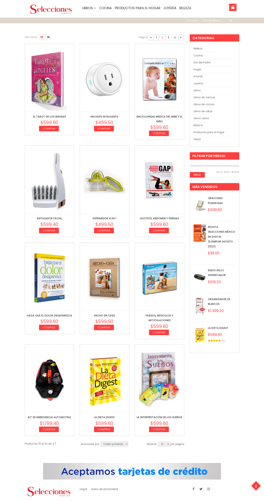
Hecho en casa (104, 315)
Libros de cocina (204, 104)
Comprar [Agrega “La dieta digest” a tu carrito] (104, 429)
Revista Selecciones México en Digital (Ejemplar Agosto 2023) (221, 236)
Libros (89, 8)
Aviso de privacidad (104, 489)
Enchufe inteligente (104, 116)
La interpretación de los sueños (159, 417)
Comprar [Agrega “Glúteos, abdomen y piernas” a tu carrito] (159, 230)
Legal (83, 489)
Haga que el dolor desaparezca (49, 315)
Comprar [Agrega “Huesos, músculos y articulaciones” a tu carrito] (159, 332)
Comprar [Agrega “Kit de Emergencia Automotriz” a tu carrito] (49, 429)
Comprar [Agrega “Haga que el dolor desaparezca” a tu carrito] (49, 327)
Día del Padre (202, 62)
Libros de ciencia (204, 97)
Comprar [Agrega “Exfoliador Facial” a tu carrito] (49, 230)
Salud (197, 139)
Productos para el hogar (137, 8)
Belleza (185, 8)
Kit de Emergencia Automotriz (49, 417)
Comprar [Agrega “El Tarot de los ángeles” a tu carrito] (49, 128)
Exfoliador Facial (49, 218)
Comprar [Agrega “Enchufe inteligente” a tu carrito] (104, 128)
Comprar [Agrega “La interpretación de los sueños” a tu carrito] (159, 429)
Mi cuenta (192, 20)
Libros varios (201, 118)
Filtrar (197, 175)
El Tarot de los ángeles (49, 116)
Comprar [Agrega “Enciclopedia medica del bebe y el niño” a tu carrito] (159, 133)
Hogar (197, 69)
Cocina (105, 8)
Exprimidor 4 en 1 (104, 218)
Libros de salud (203, 111)
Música (198, 125)
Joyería (169, 8)
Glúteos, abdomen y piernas (159, 218)
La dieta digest (104, 417)
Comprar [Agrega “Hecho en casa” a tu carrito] (104, 327)
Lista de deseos (211, 20)
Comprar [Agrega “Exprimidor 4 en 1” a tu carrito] (104, 230)
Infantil (198, 76)
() (223, 341)
